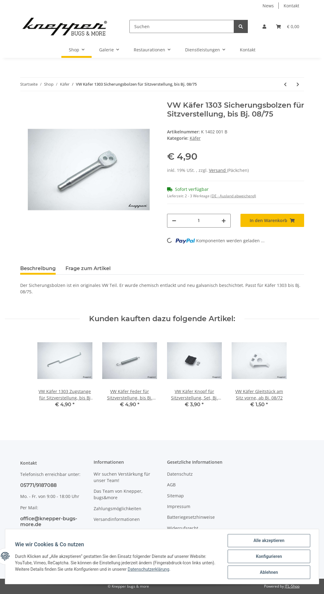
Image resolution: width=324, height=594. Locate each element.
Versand (218, 170)
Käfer (195, 138)
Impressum (178, 506)
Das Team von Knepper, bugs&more (118, 494)
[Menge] (199, 220)
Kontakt (291, 6)
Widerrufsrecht (182, 528)
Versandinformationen (117, 519)
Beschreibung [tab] (38, 268)
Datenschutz (180, 474)
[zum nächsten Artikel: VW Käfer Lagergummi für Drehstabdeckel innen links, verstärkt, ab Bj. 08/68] (298, 84)
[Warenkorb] (287, 26)
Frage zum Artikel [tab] (88, 268)
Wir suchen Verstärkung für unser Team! (122, 477)
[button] (264, 26)
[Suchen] (181, 26)
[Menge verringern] (174, 220)
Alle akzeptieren (268, 540)
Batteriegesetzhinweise (191, 517)
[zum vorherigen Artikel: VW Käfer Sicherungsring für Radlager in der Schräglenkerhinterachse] (285, 84)
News (268, 6)
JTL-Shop (292, 586)
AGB (171, 485)
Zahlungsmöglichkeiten (117, 508)
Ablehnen (269, 572)
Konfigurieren (269, 556)
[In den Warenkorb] (272, 220)
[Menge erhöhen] (223, 220)
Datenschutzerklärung (148, 569)
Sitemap (175, 496)
